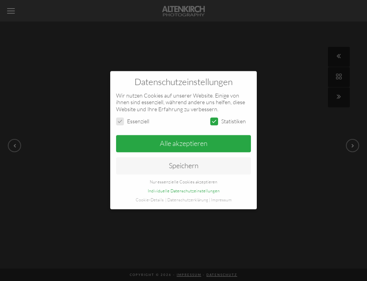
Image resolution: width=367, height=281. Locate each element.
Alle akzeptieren (184, 136)
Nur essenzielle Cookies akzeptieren (183, 175)
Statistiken (228, 114)
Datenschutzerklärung (187, 193)
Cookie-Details (150, 193)
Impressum (221, 193)
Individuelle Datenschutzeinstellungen (184, 184)
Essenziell (132, 114)
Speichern (184, 159)
